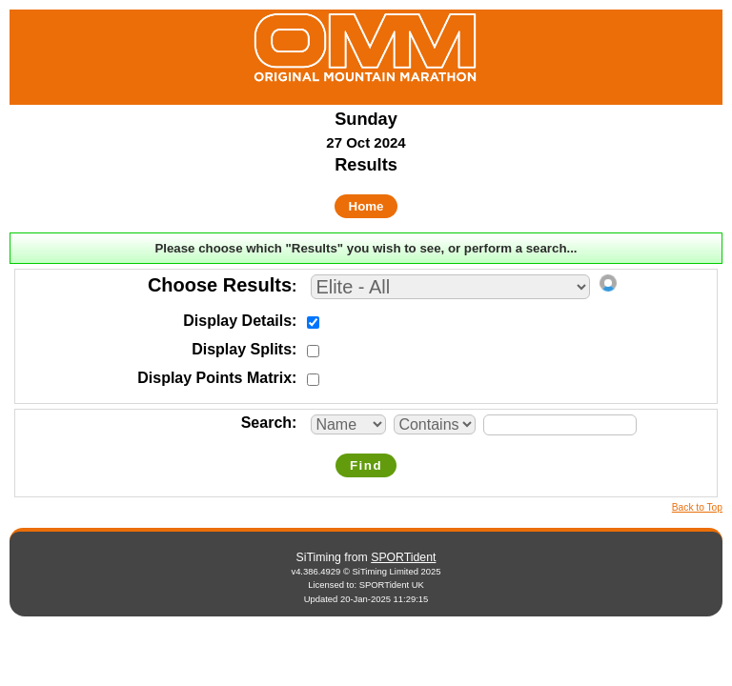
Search (266, 422)
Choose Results (220, 284)
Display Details (237, 321)
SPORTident (403, 557)
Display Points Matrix (214, 378)
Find (366, 465)
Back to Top (697, 507)
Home (366, 206)
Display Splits (242, 349)
